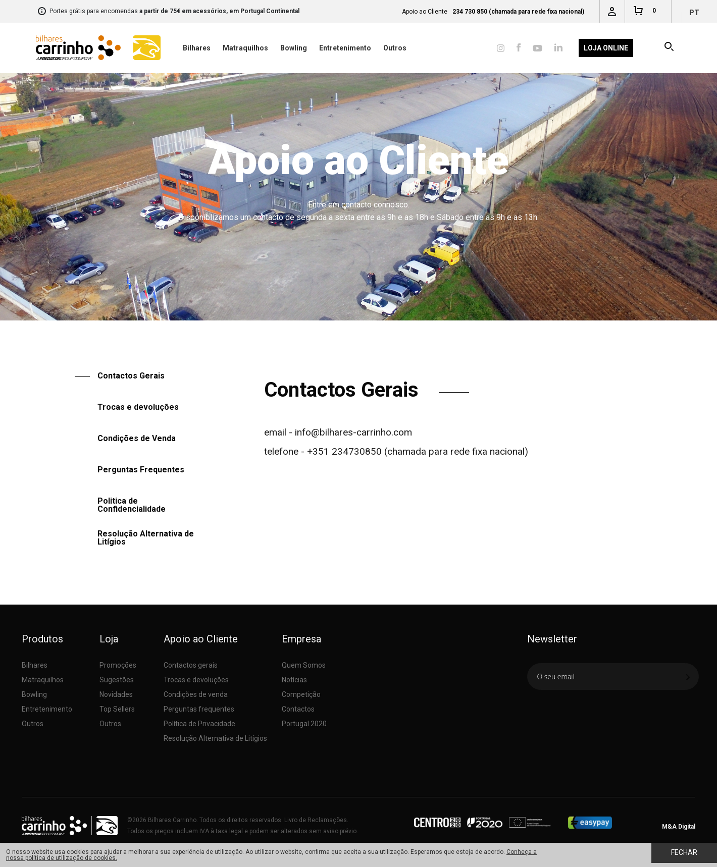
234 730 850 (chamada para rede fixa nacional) (518, 11)
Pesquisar (669, 48)
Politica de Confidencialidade (131, 505)
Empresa (301, 639)
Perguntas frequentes (199, 709)
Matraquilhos (245, 48)
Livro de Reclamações (315, 820)
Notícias (294, 680)
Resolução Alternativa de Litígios (145, 538)
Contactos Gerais (384, 327)
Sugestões (116, 680)
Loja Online (606, 48)
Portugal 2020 (304, 724)
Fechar (684, 852)
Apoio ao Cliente (332, 327)
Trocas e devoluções (138, 407)
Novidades (116, 694)
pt (694, 13)
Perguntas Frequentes (140, 469)
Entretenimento (345, 48)
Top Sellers (117, 709)
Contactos (298, 709)
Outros (394, 48)
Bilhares (197, 48)
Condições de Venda (136, 438)
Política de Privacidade (199, 724)
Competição (301, 694)
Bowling (293, 48)
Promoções (117, 665)
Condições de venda (196, 694)
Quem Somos (304, 665)
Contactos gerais (191, 665)
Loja (108, 639)
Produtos (42, 639)
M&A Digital (678, 826)
